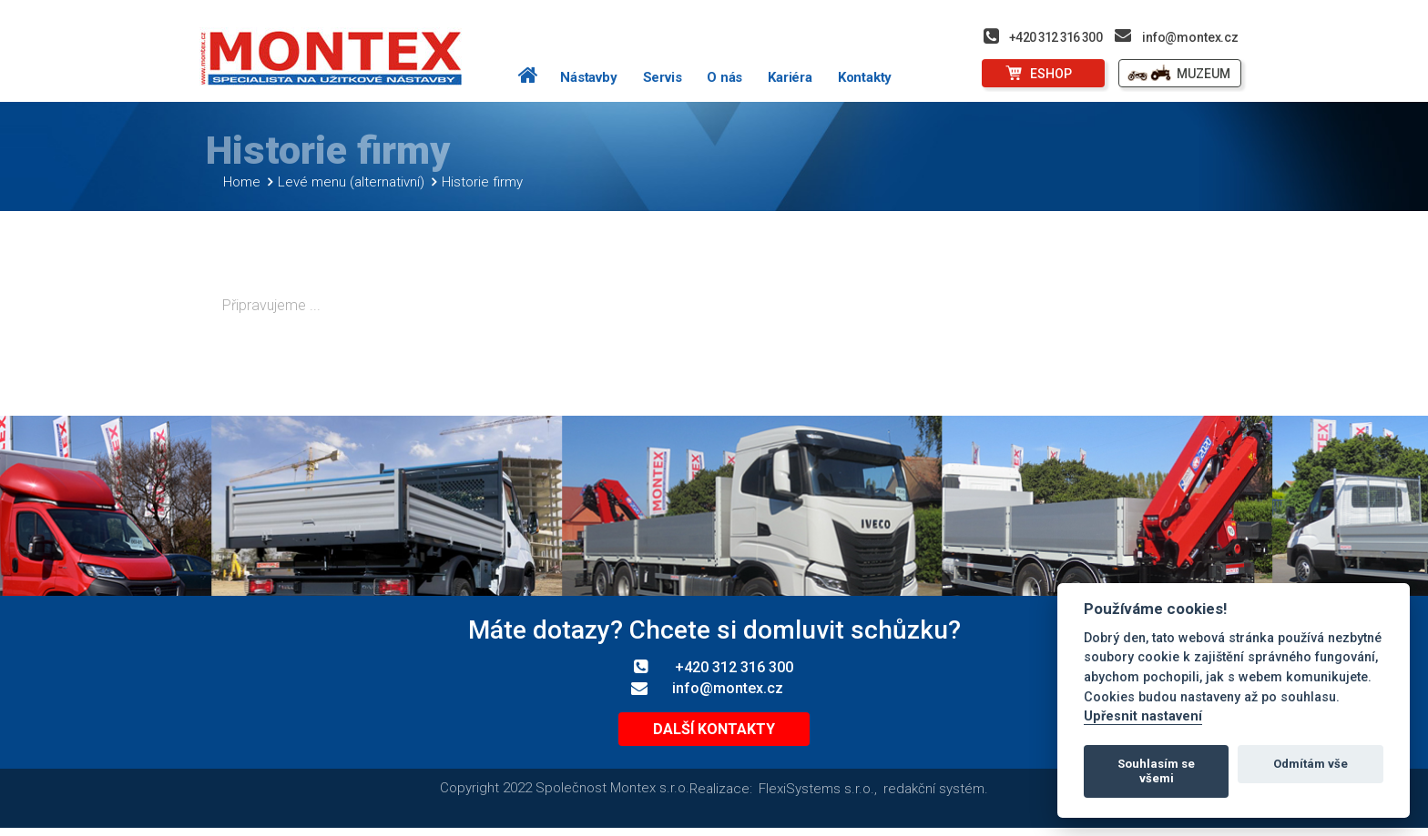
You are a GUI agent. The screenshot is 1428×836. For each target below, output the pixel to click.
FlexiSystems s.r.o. (816, 796)
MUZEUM (1203, 73)
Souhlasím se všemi (1156, 771)
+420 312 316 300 (1055, 37)
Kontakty (865, 77)
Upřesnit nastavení (1143, 716)
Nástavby (588, 77)
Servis (662, 77)
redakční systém (933, 796)
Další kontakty (714, 736)
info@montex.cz (1190, 37)
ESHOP (1051, 73)
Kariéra (790, 77)
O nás (724, 77)
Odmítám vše (1310, 764)
